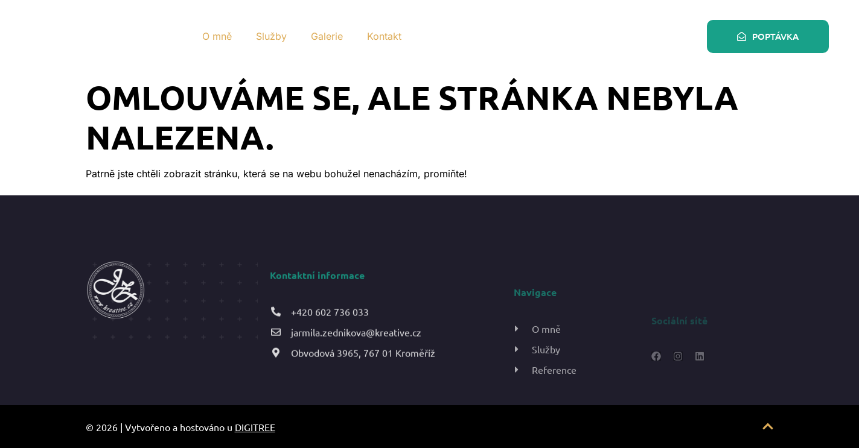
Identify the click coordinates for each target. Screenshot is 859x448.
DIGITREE (255, 427)
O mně (217, 36)
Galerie (327, 36)
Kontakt (384, 36)
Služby (271, 36)
